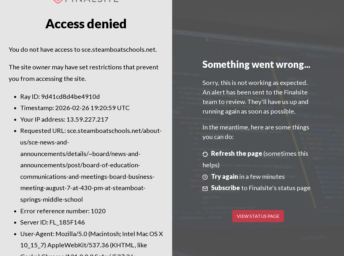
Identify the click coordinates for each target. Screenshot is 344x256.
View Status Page (258, 216)
